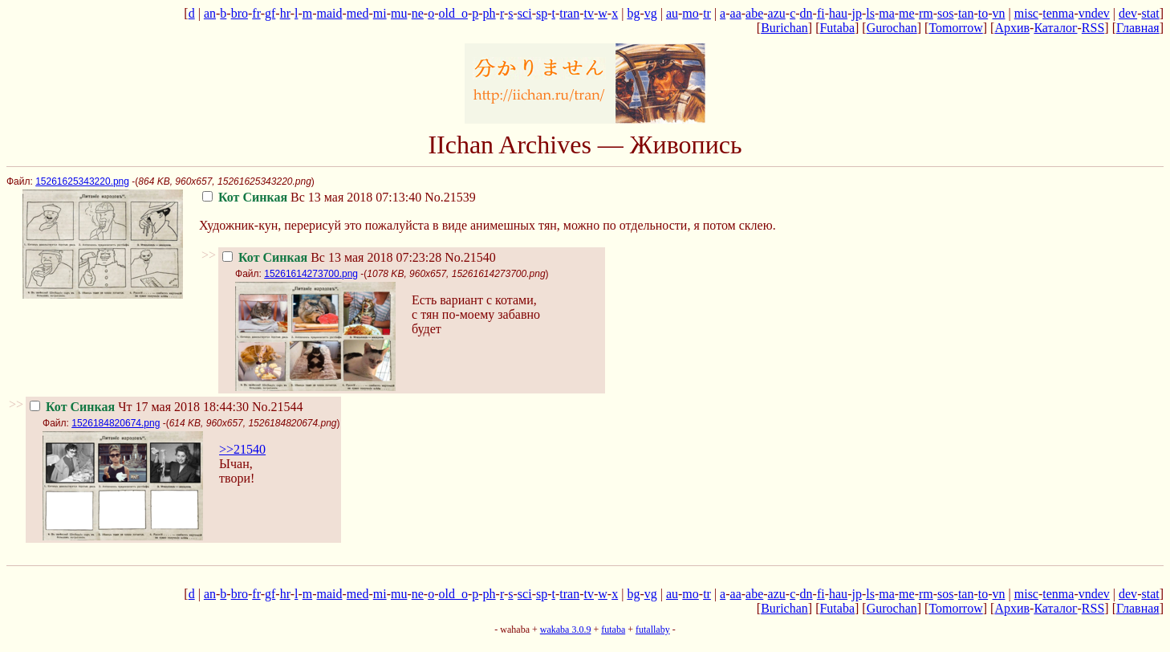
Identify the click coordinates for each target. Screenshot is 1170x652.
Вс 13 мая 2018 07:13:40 (311, 197)
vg (650, 13)
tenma (1058, 13)
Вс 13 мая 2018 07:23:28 (331, 257)
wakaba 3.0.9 (565, 629)
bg (633, 13)
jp (856, 13)
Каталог (1055, 28)
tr (707, 13)
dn (806, 13)
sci (525, 13)
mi (380, 13)
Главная (1138, 28)
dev (1128, 13)
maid (330, 13)
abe (754, 13)
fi (821, 13)
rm (926, 13)
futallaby (653, 629)
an (210, 13)
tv (589, 13)
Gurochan (892, 28)
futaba (613, 629)
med (358, 13)
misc (1026, 13)
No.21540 (470, 257)
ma (887, 13)
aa (735, 13)
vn (999, 13)
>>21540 (242, 449)
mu (399, 13)
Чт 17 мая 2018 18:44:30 (139, 407)
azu (777, 13)
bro (239, 13)
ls (870, 13)
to (983, 13)
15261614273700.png (311, 273)
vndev (1094, 13)
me (907, 13)
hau (838, 13)
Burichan (784, 28)
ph (489, 13)
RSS (1093, 28)
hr (285, 13)
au (672, 13)
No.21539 (450, 197)
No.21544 (277, 407)
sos (945, 13)
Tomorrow (955, 28)
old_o (453, 13)
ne (418, 13)
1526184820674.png (115, 423)
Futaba (837, 28)
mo (690, 13)
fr (256, 13)
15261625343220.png (82, 181)
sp (541, 13)
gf (270, 13)
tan (966, 13)
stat (1150, 13)
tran (569, 13)
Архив (1012, 28)
